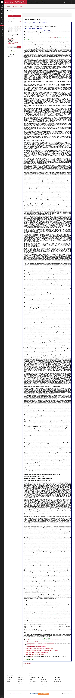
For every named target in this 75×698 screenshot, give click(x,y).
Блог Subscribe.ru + (21, 677)
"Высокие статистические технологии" (36, 639)
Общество (8, 6)
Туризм (42, 677)
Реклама (31, 675)
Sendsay (31, 679)
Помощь (8, 681)
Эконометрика (11, 11)
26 (8, 31)
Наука (13, 6)
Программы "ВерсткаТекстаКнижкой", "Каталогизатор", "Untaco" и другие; (42, 650)
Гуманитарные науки (18, 6)
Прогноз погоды (57, 677)
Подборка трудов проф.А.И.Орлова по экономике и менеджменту (40, 643)
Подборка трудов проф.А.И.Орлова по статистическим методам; (39, 641)
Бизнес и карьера (44, 681)
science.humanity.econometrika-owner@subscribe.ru (13, 43)
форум (31, 656)
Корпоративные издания (34, 677)
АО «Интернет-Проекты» (16, 693)
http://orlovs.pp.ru (58, 639)
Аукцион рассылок (33, 681)
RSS (20, 21)
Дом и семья (56, 684)
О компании (20, 675)
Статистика (11, 54)
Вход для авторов (10, 675)
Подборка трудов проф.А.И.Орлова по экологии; (36, 646)
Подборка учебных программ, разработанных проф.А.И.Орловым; (39, 648)
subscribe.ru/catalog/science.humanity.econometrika (59, 37)
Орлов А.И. (13, 51)
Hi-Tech (42, 684)
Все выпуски (48, 14)
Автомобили (43, 675)
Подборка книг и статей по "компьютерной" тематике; (37, 652)
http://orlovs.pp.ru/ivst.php (12, 39)
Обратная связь (21, 683)
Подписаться (14, 15)
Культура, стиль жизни (58, 686)
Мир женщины (43, 679)
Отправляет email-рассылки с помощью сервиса (20, 2)
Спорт (55, 675)
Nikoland (70, 693)
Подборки (45, 1)
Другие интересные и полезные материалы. (35, 654)
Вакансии (20, 681)
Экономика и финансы (45, 683)
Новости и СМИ (57, 679)
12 (8, 29)
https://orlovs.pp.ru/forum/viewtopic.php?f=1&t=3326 (45, 614)
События (31, 683)
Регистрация (9, 677)
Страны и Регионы (57, 681)
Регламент (9, 679)
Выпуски (31, 1)
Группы (38, 1)
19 (8, 30)
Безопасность (20, 679)
